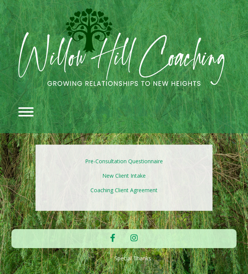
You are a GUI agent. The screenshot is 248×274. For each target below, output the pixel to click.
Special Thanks (132, 258)
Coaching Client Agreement (124, 190)
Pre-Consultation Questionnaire (124, 161)
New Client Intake (124, 175)
